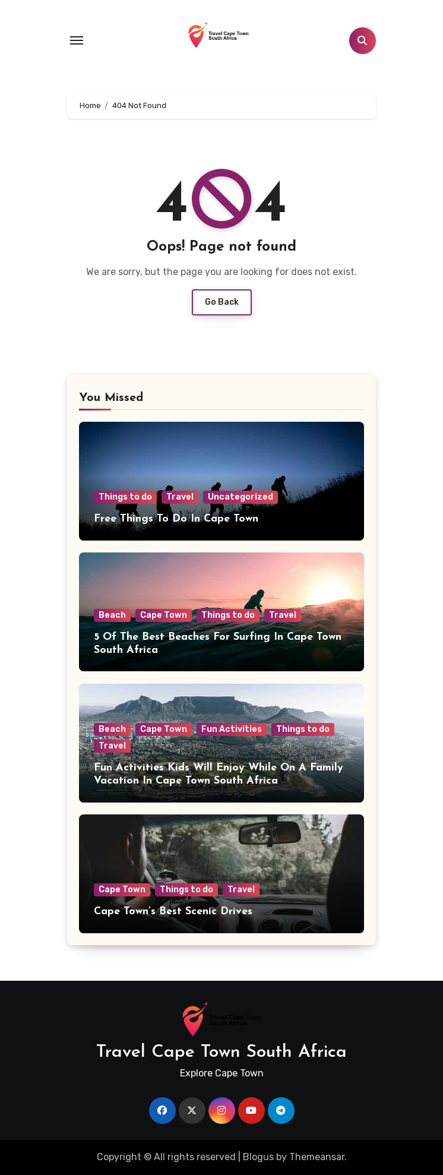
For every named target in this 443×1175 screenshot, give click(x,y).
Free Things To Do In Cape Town (176, 519)
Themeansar (316, 1157)
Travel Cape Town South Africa (221, 1052)
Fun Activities (231, 729)
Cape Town (163, 615)
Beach (112, 615)
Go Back (222, 302)
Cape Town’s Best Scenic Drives (173, 911)
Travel (180, 497)
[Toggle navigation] (76, 40)
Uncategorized (240, 497)
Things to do (125, 497)
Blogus (258, 1157)
